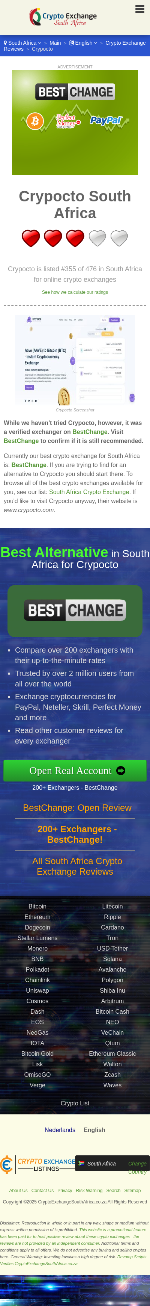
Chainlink (37, 982)
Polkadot (37, 971)
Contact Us (43, 1190)
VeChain (112, 1034)
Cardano (112, 929)
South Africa (22, 43)
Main (55, 43)
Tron (112, 940)
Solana (112, 961)
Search (113, 1190)
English (83, 43)
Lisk (37, 1066)
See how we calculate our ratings (75, 292)
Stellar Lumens (38, 940)
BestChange (89, 432)
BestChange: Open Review (77, 809)
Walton (112, 1066)
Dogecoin (37, 929)
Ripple (112, 919)
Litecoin (112, 908)
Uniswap (37, 992)
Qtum (112, 1045)
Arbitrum (112, 1003)
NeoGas (38, 1034)
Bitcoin (37, 908)
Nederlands (60, 1130)
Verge (37, 1087)
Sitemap (132, 1190)
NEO (112, 1024)
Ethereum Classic (112, 1055)
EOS (37, 1024)
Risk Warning (89, 1190)
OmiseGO (37, 1076)
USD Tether (112, 950)
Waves (113, 1087)
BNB (38, 961)
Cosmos (38, 1003)
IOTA (37, 1045)
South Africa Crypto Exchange (89, 492)
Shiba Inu (112, 992)
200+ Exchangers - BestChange (76, 787)
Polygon (112, 982)
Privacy (64, 1190)
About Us (18, 1190)
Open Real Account (73, 770)
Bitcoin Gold (37, 1055)
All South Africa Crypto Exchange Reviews (77, 868)
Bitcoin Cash (112, 1013)
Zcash (112, 1076)
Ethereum (37, 919)
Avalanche (112, 971)
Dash (37, 1013)
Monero (37, 950)
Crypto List (75, 1103)
